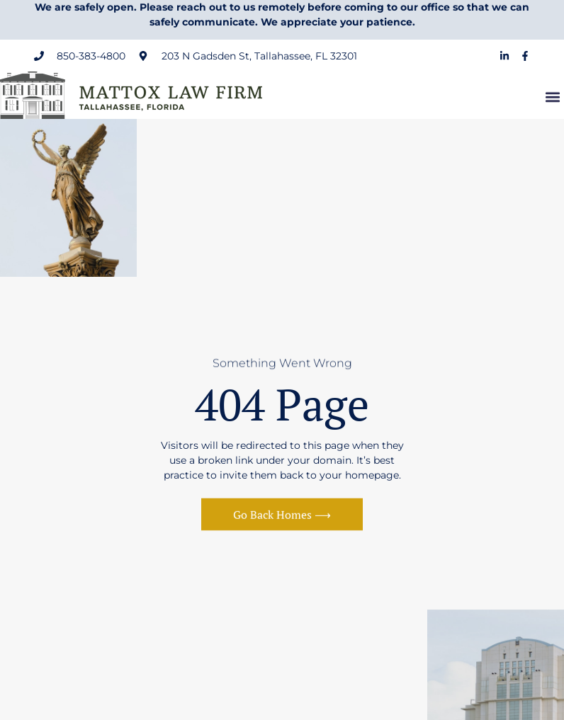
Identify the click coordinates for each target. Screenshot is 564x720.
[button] (552, 98)
